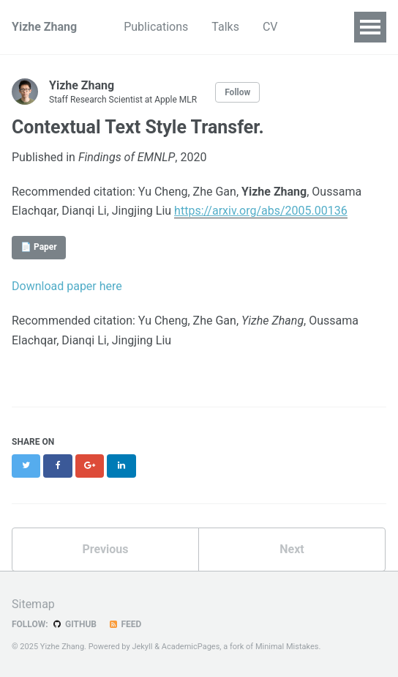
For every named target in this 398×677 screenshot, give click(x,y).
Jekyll (142, 646)
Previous (105, 549)
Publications (156, 27)
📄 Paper (38, 247)
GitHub (74, 624)
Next (291, 549)
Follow (237, 92)
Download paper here (67, 286)
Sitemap (33, 604)
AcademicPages (191, 646)
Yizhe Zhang (44, 27)
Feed (124, 624)
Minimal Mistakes (287, 646)
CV (270, 27)
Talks (225, 27)
